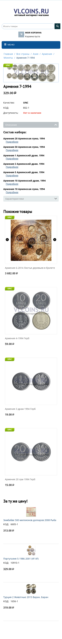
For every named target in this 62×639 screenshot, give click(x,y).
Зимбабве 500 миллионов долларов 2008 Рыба (29, 520)
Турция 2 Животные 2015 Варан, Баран (25, 597)
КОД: (6, 107)
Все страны (22, 53)
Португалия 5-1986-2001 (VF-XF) (21, 558)
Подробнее (12, 141)
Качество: (9, 102)
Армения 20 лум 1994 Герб (20, 479)
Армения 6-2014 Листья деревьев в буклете (30, 268)
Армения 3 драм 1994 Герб (20, 409)
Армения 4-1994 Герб (17, 338)
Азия (35, 53)
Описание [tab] (31, 124)
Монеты (8, 57)
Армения (47, 53)
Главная (8, 53)
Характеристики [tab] (31, 198)
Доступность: (10, 112)
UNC (8, 65)
